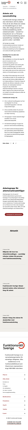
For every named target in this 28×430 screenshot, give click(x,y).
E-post (4, 413)
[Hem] (5, 2)
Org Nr (4, 405)
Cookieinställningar (14, 423)
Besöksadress (7, 396)
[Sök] (21, 3)
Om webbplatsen (7, 388)
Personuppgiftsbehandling (9, 392)
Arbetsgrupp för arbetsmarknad (14, 214)
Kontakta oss (6, 382)
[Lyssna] (18, 3)
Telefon (5, 409)
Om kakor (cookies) (7, 390)
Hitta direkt (6, 379)
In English (5, 386)
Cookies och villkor (14, 422)
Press (4, 384)
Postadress (6, 401)
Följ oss (5, 375)
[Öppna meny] (25, 3)
